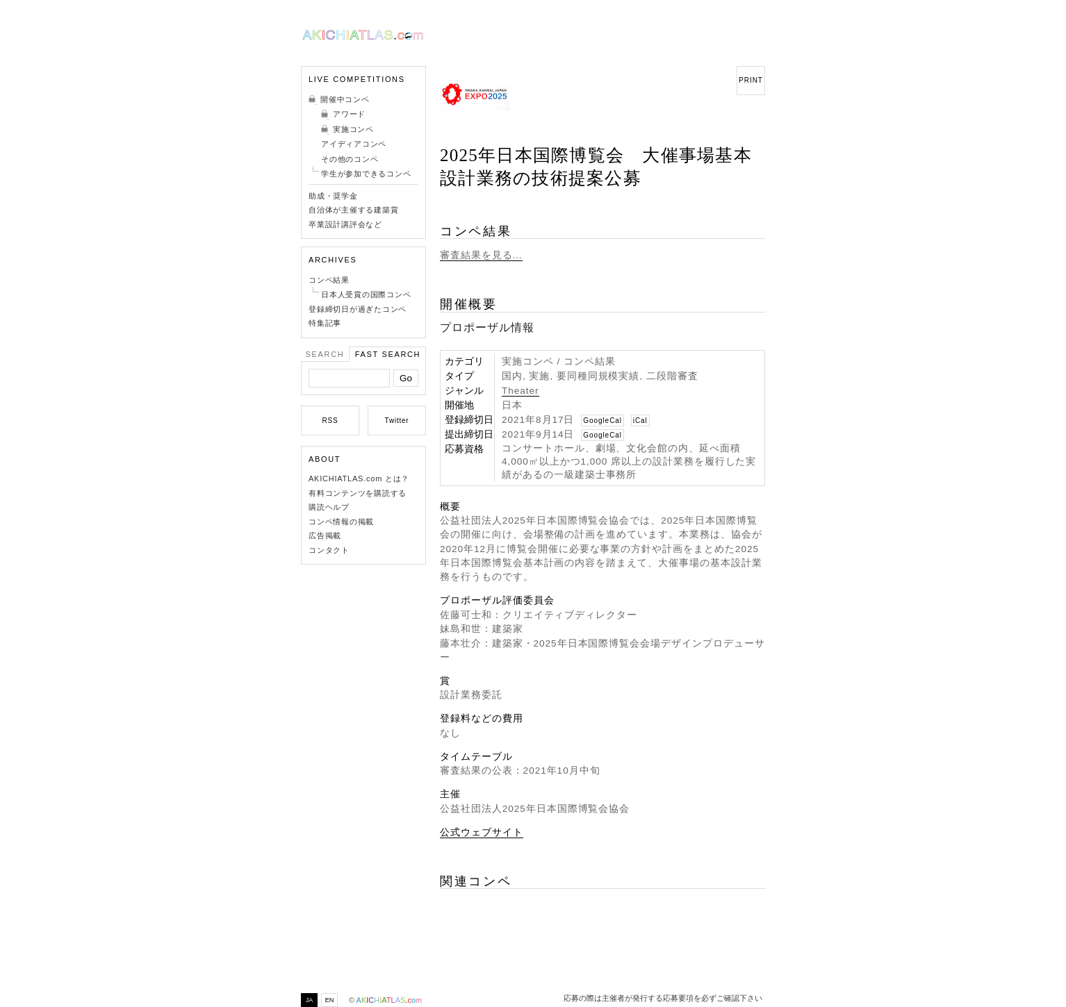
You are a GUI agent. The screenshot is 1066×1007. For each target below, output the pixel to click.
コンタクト (329, 550)
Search (325, 354)
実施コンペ (353, 129)
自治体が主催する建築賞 (353, 210)
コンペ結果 (329, 280)
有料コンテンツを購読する (358, 493)
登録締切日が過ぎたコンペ (358, 309)
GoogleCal (602, 420)
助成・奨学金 (333, 196)
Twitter (397, 420)
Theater (520, 390)
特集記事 (325, 323)
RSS (330, 420)
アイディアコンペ (353, 144)
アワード (349, 114)
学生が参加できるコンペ (366, 173)
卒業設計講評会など (345, 224)
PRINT (751, 80)
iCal (640, 420)
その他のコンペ (349, 159)
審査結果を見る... (481, 255)
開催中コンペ (345, 99)
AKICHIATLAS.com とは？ (359, 478)
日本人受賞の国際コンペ (366, 294)
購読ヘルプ (329, 507)
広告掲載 (325, 535)
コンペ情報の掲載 (341, 521)
